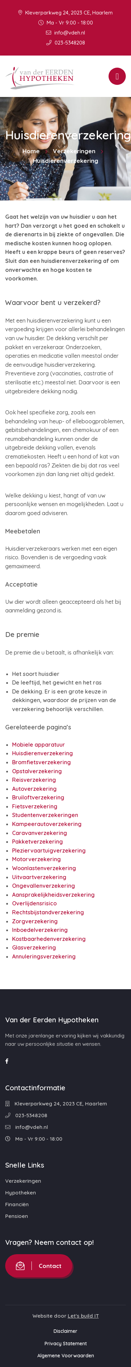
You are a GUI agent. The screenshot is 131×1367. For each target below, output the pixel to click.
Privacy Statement (66, 1343)
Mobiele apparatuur (38, 744)
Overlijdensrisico (34, 903)
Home (31, 151)
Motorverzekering (36, 859)
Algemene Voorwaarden (65, 1356)
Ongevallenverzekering (43, 885)
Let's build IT (83, 1315)
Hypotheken (20, 1192)
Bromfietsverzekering (41, 762)
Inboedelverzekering (40, 929)
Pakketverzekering (37, 841)
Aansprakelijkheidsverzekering (53, 894)
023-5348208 (65, 42)
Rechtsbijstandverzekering (48, 912)
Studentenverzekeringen (45, 815)
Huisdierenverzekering (42, 753)
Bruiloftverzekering (38, 797)
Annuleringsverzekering (44, 956)
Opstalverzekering (37, 771)
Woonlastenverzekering (44, 868)
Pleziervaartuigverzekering (49, 850)
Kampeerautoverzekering (47, 823)
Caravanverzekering (39, 832)
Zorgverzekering (35, 921)
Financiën (17, 1204)
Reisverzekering (34, 779)
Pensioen (16, 1216)
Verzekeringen (74, 151)
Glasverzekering (34, 947)
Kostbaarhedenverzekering (49, 938)
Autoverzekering (34, 788)
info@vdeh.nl (65, 32)
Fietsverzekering (34, 806)
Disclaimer (65, 1331)
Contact (39, 1265)
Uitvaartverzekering (39, 877)
